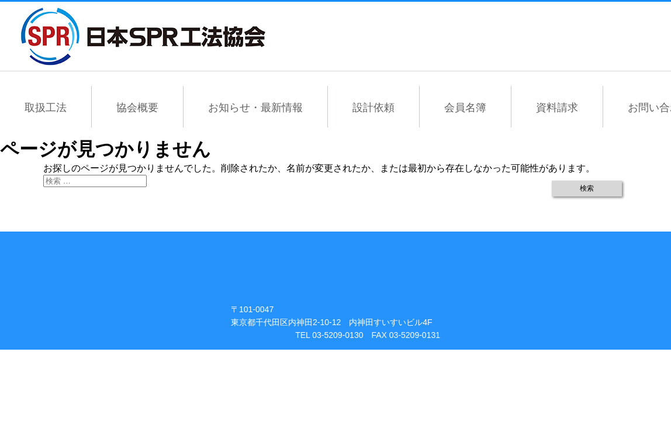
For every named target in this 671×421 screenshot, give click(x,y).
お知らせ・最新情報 (255, 107)
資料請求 (557, 107)
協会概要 (137, 107)
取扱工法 (46, 107)
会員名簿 (465, 107)
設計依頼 (373, 107)
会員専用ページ (486, 36)
